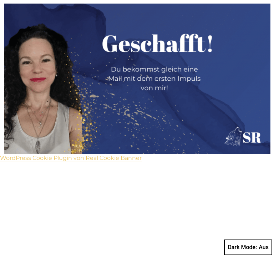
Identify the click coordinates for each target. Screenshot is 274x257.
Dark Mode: (248, 247)
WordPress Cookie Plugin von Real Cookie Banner (71, 158)
